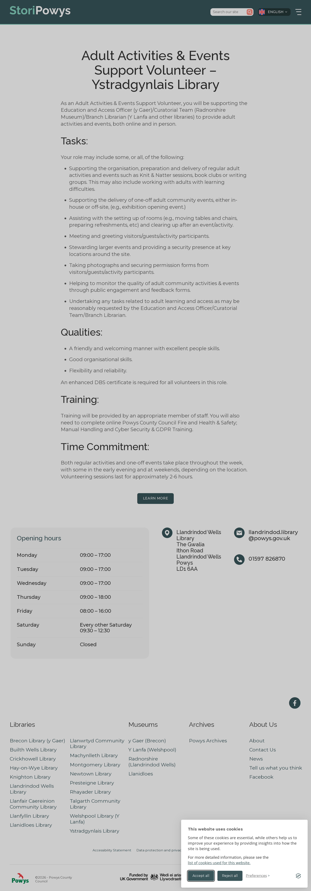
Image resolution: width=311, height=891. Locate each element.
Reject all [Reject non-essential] (230, 876)
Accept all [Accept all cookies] (201, 876)
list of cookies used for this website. (219, 862)
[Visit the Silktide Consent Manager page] (298, 875)
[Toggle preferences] (258, 876)
